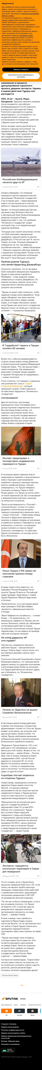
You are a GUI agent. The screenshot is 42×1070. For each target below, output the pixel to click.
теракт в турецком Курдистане (16, 384)
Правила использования (10, 1027)
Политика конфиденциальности (12, 1030)
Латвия (23, 1005)
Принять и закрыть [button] (21, 69)
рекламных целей (26, 35)
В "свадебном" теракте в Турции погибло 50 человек (20, 347)
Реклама (4, 1041)
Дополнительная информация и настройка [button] (21, 76)
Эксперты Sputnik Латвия (10, 975)
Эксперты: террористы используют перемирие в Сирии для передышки (20, 868)
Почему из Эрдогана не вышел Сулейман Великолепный (19, 711)
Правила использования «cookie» (13, 1033)
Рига (16, 1005)
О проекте (5, 1024)
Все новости (6, 1005)
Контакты (13, 1024)
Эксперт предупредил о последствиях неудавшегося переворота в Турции (18, 461)
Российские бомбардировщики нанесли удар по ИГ (20, 181)
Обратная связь (13, 1041)
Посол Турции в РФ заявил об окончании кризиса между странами (19, 573)
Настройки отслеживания (10, 1044)
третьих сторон (7, 20)
